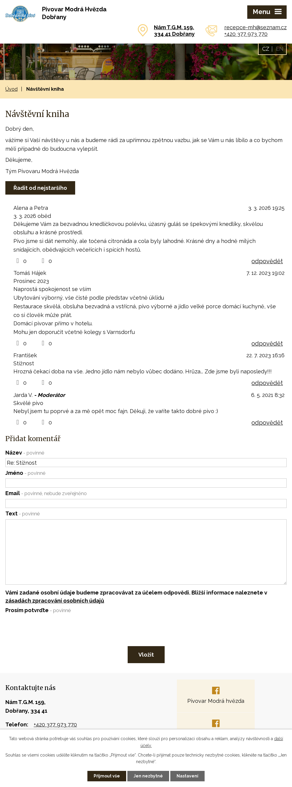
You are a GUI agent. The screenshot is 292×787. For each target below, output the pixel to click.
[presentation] (50, 628)
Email (46, 493)
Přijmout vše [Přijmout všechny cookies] (107, 776)
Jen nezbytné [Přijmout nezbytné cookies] (148, 776)
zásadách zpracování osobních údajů (54, 600)
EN (279, 49)
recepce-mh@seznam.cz (255, 27)
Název (24, 452)
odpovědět (267, 261)
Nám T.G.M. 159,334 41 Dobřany (174, 30)
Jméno (25, 473)
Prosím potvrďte (38, 610)
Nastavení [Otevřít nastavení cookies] (187, 776)
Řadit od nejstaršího (40, 188)
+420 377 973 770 (246, 34)
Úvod (11, 89)
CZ (265, 49)
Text (22, 513)
